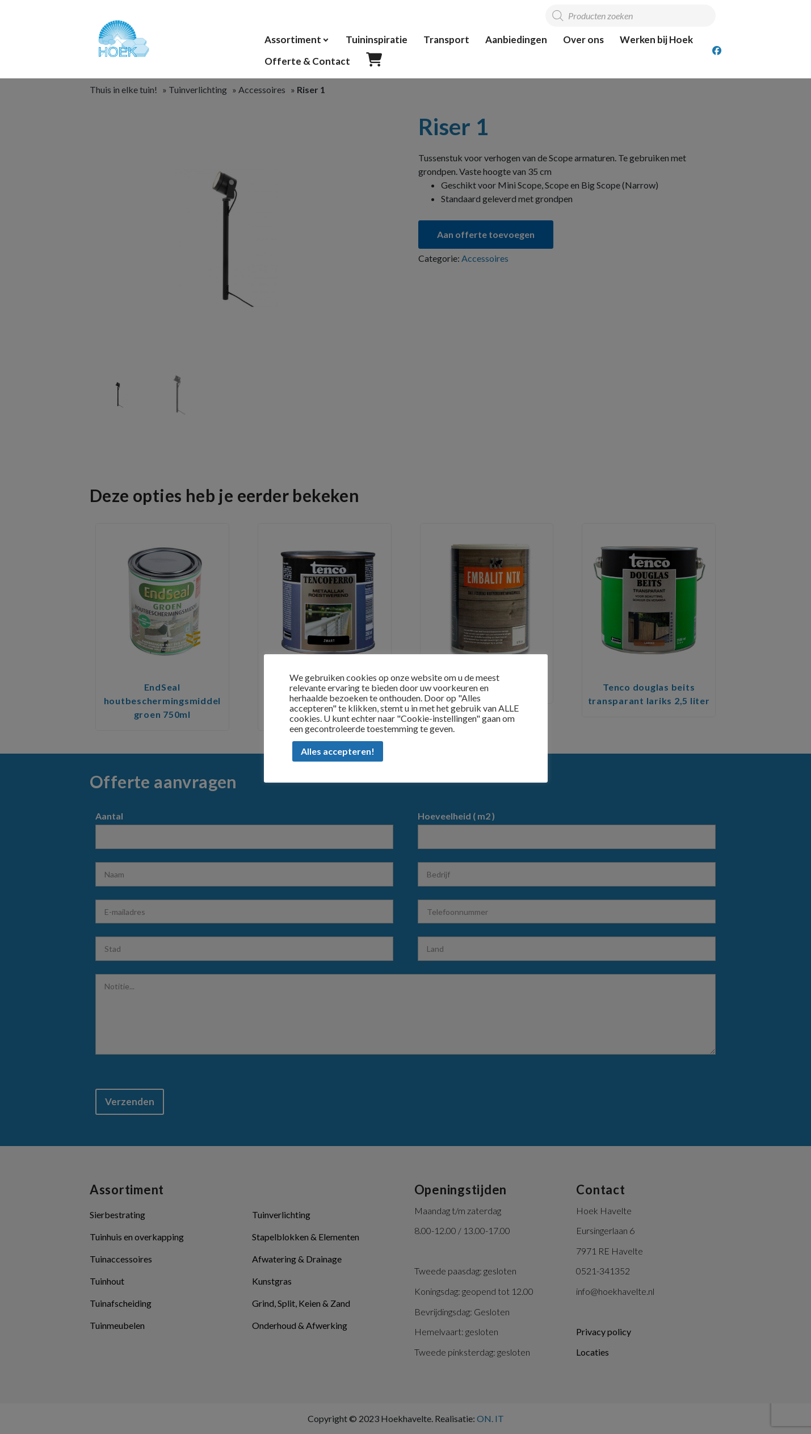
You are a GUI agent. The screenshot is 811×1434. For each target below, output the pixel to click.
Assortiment (292, 39)
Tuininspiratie (376, 39)
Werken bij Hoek (656, 39)
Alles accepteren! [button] (338, 751)
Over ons (583, 39)
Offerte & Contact (307, 61)
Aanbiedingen (516, 39)
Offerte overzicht (374, 60)
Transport (446, 39)
